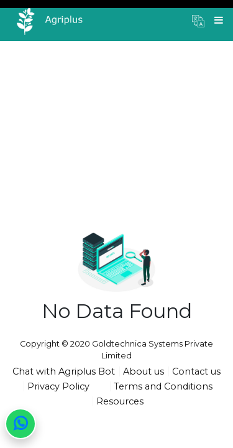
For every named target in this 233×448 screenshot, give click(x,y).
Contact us (196, 371)
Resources (120, 401)
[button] (198, 20)
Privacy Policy (58, 386)
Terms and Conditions (163, 386)
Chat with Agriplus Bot (63, 371)
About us (143, 371)
